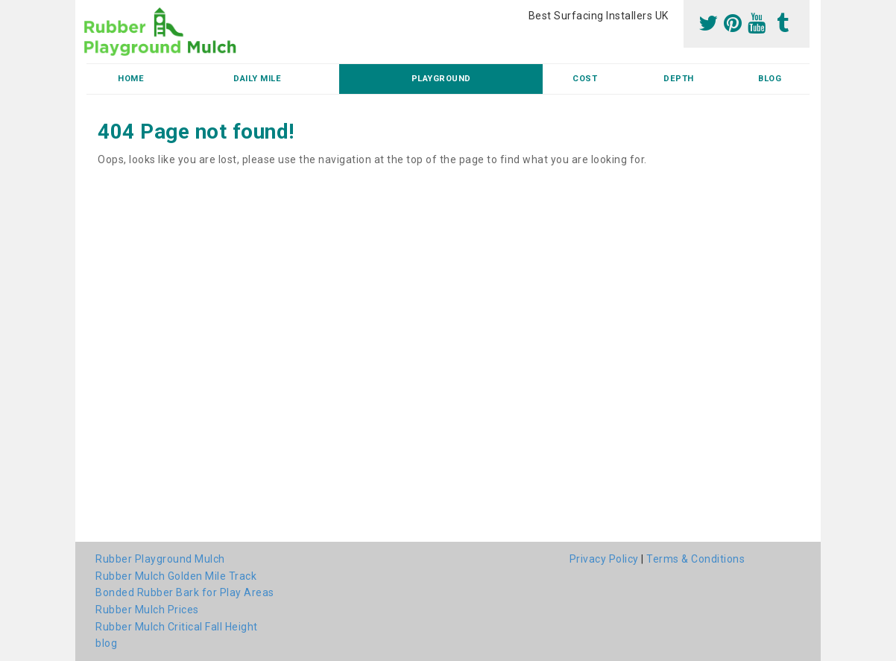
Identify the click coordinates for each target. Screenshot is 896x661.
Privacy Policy (604, 559)
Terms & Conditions (695, 559)
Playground (441, 78)
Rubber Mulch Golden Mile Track (175, 576)
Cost (584, 78)
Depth (678, 78)
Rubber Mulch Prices (147, 610)
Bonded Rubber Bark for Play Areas (184, 592)
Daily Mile (257, 78)
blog (769, 78)
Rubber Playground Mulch (160, 559)
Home (131, 78)
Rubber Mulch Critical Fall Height (176, 627)
